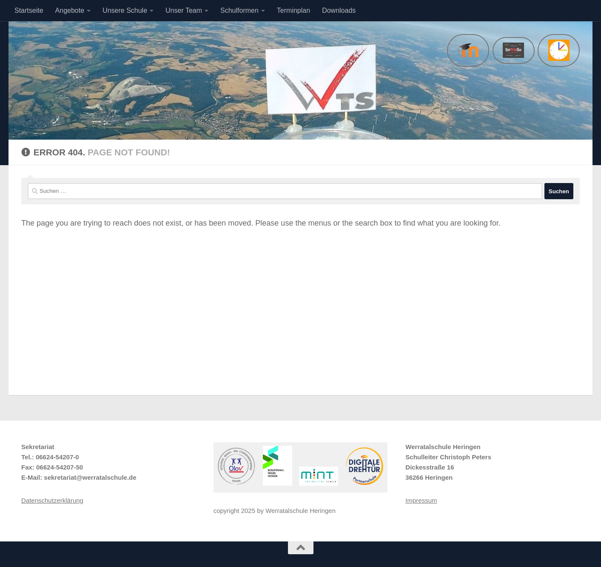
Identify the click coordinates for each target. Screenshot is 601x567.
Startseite (28, 10)
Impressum (421, 500)
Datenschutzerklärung (52, 500)
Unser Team (183, 10)
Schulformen (239, 10)
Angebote (70, 10)
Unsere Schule (125, 10)
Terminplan (293, 10)
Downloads (339, 10)
